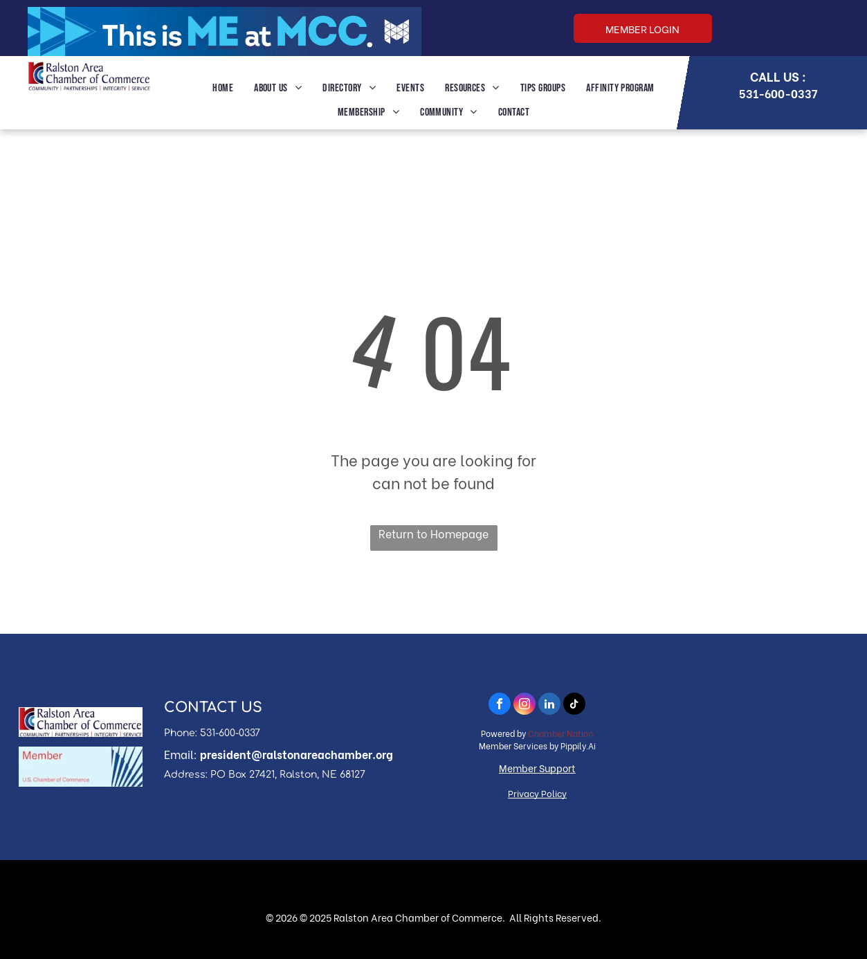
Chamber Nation (560, 733)
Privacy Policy (537, 792)
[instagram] (524, 705)
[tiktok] (574, 705)
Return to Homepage (433, 533)
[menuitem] (223, 88)
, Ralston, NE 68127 (320, 774)
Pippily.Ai (578, 745)
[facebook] (500, 705)
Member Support (537, 767)
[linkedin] (549, 705)
